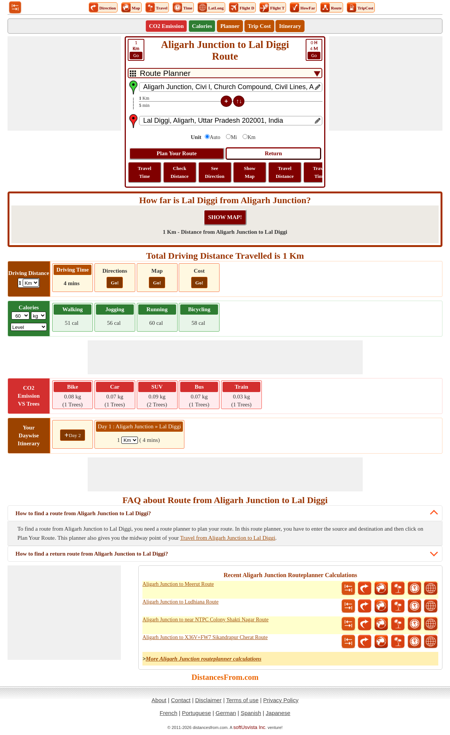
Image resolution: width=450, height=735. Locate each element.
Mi (234, 137)
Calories (202, 26)
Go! (115, 283)
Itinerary (290, 26)
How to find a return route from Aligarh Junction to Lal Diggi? (91, 554)
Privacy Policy (280, 700)
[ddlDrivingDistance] (31, 283)
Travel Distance (285, 172)
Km (251, 137)
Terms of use (242, 700)
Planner (230, 26)
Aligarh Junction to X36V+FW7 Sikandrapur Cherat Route (205, 637)
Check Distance (179, 172)
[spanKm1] (129, 440)
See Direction (214, 172)
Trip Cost (259, 26)
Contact (181, 700)
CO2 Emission (166, 26)
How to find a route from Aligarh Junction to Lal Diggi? (83, 513)
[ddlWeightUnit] (38, 316)
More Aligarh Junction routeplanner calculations (203, 659)
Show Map (249, 172)
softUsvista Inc (250, 727)
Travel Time (145, 172)
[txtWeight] (20, 316)
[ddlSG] (29, 327)
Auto (215, 137)
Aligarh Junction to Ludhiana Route (180, 602)
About (159, 700)
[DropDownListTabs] (225, 73)
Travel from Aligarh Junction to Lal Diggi (227, 538)
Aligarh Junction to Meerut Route (178, 584)
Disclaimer (208, 700)
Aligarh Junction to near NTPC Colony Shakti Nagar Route (205, 619)
